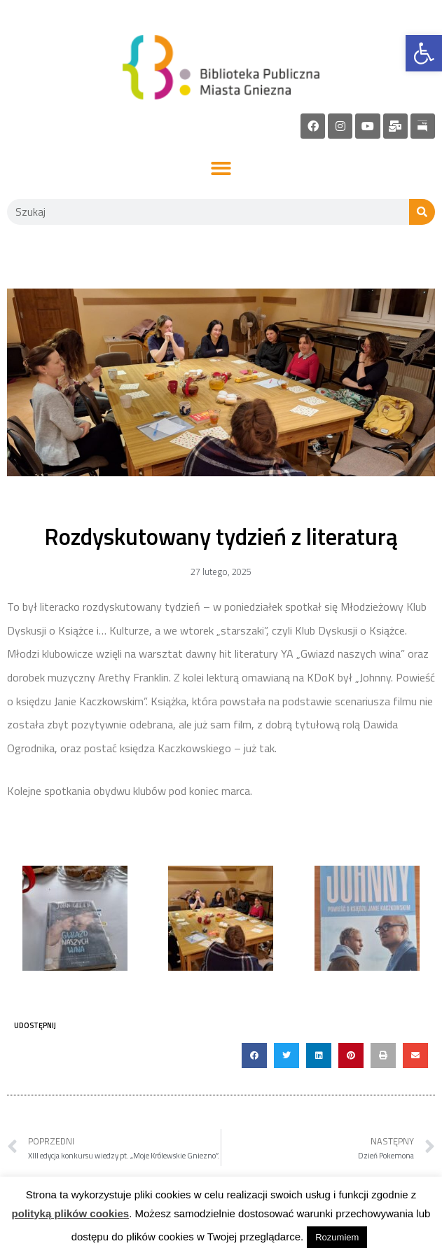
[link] (424, 53)
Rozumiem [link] (337, 1237)
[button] (221, 169)
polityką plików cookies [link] (71, 1213)
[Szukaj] (422, 212)
